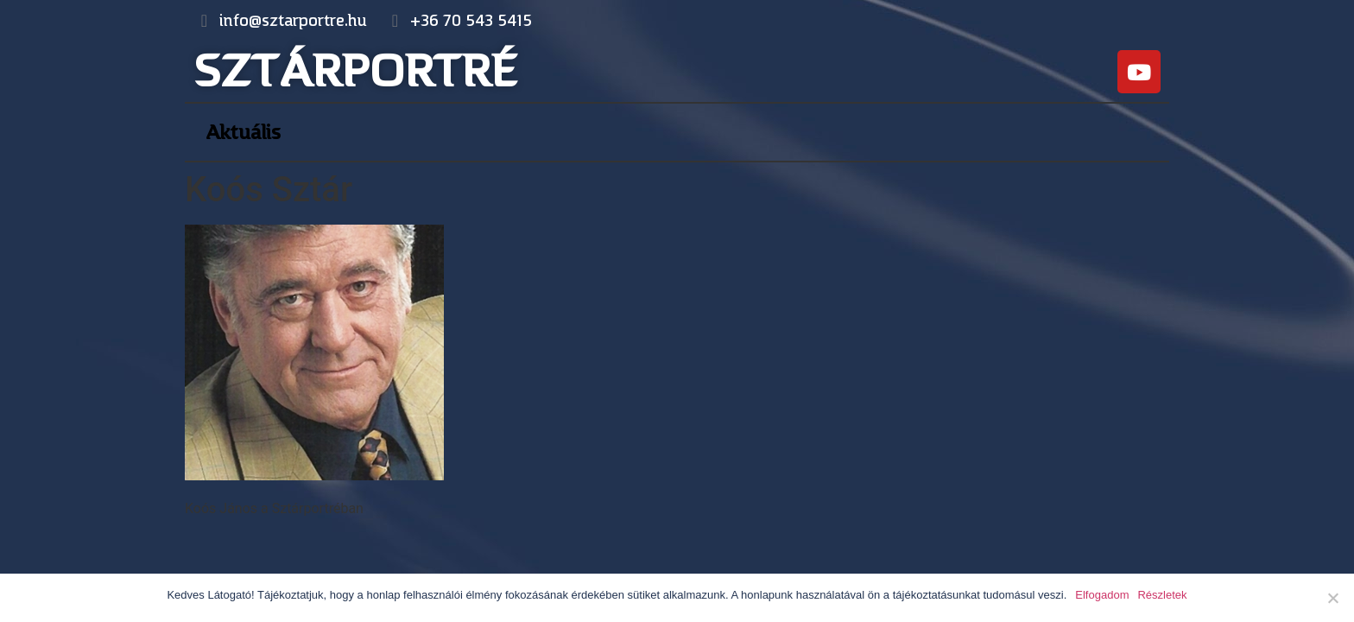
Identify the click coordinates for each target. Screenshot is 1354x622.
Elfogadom (1102, 594)
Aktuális (243, 132)
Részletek (1161, 594)
